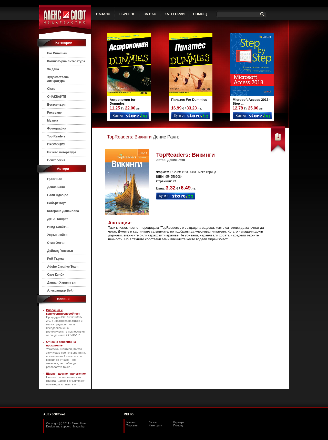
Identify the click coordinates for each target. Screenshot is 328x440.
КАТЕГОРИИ (174, 14)
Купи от (118, 115)
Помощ (178, 425)
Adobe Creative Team (62, 266)
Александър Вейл (61, 290)
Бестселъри (56, 104)
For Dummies (57, 53)
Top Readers (56, 136)
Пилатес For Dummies (189, 100)
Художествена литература (58, 79)
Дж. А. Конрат (57, 219)
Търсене (132, 425)
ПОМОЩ (200, 14)
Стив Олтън (56, 243)
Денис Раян (56, 187)
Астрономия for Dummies (122, 101)
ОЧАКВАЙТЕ (56, 96)
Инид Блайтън (58, 227)
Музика (52, 120)
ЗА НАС (150, 14)
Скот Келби (55, 274)
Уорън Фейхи (57, 235)
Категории (155, 425)
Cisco (51, 89)
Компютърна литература (66, 61)
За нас (153, 422)
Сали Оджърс (57, 195)
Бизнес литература (61, 152)
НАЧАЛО (103, 14)
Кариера (178, 422)
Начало (131, 422)
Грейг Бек (54, 179)
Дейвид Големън (60, 251)
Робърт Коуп (57, 203)
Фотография (56, 128)
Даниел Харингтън (61, 282)
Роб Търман (56, 259)
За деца (53, 69)
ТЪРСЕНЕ (127, 14)
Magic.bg (79, 426)
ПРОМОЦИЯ (56, 144)
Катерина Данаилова (63, 211)
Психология (56, 160)
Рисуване (54, 112)
